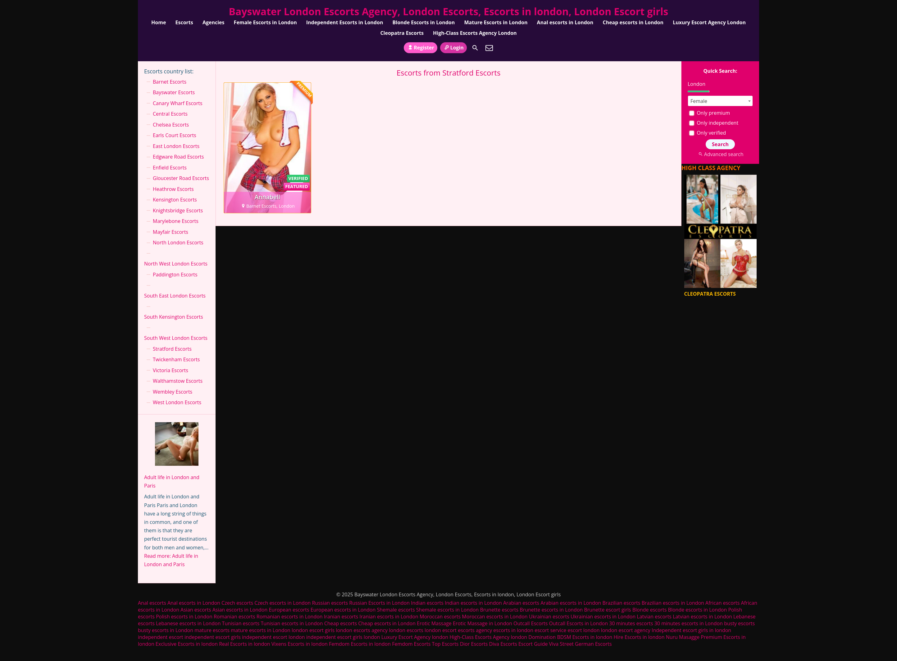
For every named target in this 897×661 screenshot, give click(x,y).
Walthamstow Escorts (178, 380)
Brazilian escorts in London (673, 602)
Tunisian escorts (241, 623)
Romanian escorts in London (290, 616)
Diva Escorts (503, 643)
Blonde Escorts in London (424, 22)
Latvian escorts (654, 616)
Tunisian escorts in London (292, 623)
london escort (441, 630)
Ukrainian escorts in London (603, 616)
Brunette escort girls (607, 609)
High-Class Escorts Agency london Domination (502, 637)
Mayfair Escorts (170, 232)
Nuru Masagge (683, 637)
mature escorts (212, 630)
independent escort (160, 637)
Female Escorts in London (265, 22)
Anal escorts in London (565, 22)
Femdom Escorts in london (360, 643)
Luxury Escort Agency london (414, 637)
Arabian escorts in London (570, 602)
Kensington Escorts (175, 199)
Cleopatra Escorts (401, 33)
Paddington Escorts (175, 274)
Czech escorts (237, 602)
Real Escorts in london (244, 643)
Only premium (709, 112)
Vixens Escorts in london (299, 643)
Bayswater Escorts (174, 92)
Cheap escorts (340, 623)
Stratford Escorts (172, 348)
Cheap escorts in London (633, 22)
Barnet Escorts (169, 81)
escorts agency (475, 630)
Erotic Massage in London (482, 623)
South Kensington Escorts (173, 316)
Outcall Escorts (530, 623)
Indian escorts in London (473, 602)
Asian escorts (195, 609)
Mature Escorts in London (495, 22)
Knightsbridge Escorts (178, 210)
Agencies (214, 22)
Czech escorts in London (282, 602)
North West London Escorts (175, 263)
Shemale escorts (396, 609)
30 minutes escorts (631, 623)
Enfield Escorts (170, 167)
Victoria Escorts (170, 370)
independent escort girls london (343, 637)
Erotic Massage (434, 623)
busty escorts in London (165, 630)
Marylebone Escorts (175, 221)
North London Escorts (178, 242)
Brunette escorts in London (551, 609)
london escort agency (625, 630)
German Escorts (593, 643)
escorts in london (513, 630)
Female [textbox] (698, 101)
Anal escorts (152, 602)
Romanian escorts (234, 616)
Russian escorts (330, 602)
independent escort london (273, 637)
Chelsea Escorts (171, 124)
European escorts (289, 609)
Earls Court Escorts (174, 135)
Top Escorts (445, 643)
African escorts (722, 602)
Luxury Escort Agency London (709, 22)
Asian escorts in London (240, 609)
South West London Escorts (175, 338)
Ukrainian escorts (549, 616)
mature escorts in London (260, 630)
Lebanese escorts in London (188, 623)
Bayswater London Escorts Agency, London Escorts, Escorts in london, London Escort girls (448, 11)
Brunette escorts (499, 609)
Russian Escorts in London (379, 602)
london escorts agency (362, 630)
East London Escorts (176, 146)
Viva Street (561, 643)
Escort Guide (533, 643)
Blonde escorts (649, 609)
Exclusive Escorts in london (187, 643)
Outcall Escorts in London (578, 623)
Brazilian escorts (622, 602)
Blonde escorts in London (697, 609)
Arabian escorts (521, 602)
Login (453, 47)
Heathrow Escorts (173, 189)
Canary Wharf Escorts (178, 103)
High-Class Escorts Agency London (475, 33)
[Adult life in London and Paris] (176, 445)
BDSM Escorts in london (584, 637)
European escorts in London (343, 609)
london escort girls (313, 630)
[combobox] (720, 100)
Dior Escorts (474, 643)
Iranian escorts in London (388, 616)
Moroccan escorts (440, 616)
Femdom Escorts (411, 643)
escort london (583, 630)
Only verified (707, 132)
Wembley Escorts (172, 391)
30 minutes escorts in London (688, 623)
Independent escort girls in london (691, 630)
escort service (550, 630)
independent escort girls (212, 637)
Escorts (184, 22)
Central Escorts (170, 113)
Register (420, 47)
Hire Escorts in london (638, 637)
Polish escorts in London (184, 616)
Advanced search (720, 154)
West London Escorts (177, 402)
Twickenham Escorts (176, 359)
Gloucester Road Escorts (181, 178)
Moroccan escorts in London (494, 616)
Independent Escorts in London (344, 22)
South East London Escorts (175, 295)
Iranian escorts (341, 616)
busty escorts (739, 623)
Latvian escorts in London (702, 616)
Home (158, 22)
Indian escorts (427, 602)
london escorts (406, 630)
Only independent (713, 122)
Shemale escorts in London (447, 609)
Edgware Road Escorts (178, 156)
